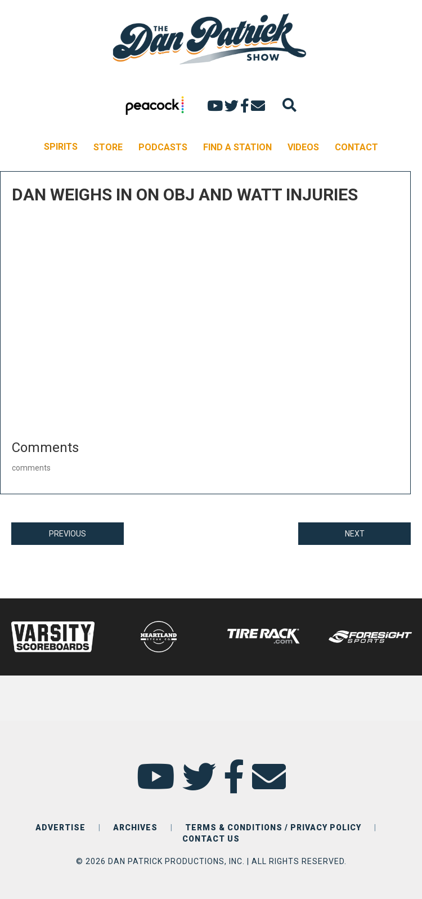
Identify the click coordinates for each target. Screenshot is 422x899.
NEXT (355, 533)
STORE (108, 147)
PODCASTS (162, 147)
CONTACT (356, 147)
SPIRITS (61, 146)
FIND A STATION (237, 147)
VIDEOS (303, 147)
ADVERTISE (60, 827)
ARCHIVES (135, 827)
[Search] (289, 105)
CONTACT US (211, 838)
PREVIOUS (67, 533)
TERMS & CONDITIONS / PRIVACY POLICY (273, 827)
